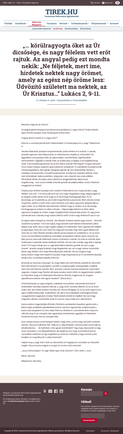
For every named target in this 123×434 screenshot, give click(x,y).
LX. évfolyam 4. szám (45, 100)
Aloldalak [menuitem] (20, 23)
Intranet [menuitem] (114, 23)
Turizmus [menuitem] (52, 23)
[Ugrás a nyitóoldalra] (61, 13)
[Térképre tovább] (45, 391)
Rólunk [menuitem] (63, 23)
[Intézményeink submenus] (89, 23)
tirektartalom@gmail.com (18, 401)
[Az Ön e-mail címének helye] (93, 416)
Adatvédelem (90, 431)
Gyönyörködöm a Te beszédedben (72, 100)
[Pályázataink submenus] (107, 23)
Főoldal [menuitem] (8, 23)
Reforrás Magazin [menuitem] (36, 23)
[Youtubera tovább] (61, 391)
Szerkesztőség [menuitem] (71, 28)
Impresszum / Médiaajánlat (110, 431)
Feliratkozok (89, 420)
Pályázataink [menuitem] (98, 23)
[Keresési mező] (92, 393)
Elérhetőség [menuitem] (85, 28)
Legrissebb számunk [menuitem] (41, 28)
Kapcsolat (109, 3)
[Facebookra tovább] (56, 391)
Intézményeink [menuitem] (79, 23)
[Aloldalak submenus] (27, 23)
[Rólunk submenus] (68, 23)
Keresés (97, 3)
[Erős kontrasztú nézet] (117, 3)
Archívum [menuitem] (57, 28)
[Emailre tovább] (50, 391)
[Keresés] (106, 393)
